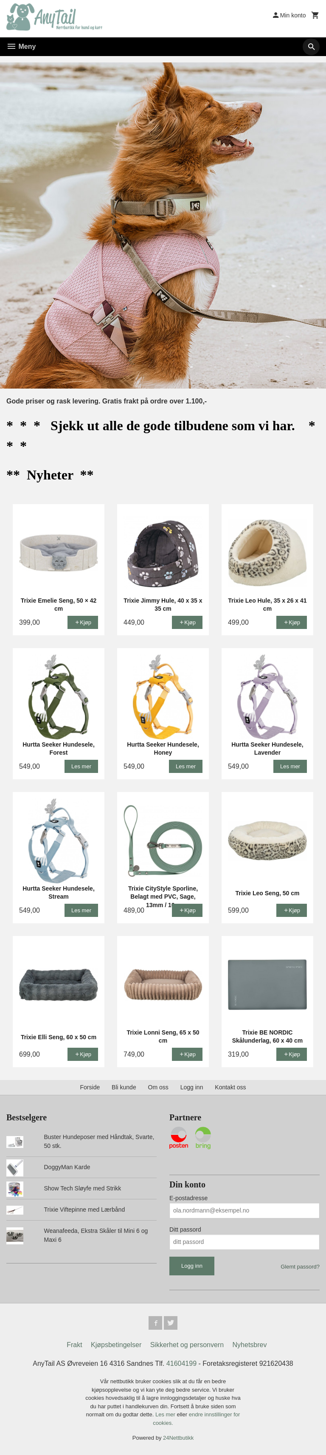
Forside (90, 1087)
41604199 (181, 1363)
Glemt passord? (300, 1266)
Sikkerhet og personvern (187, 1344)
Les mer (166, 1414)
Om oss (158, 1087)
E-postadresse (188, 1198)
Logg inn (191, 1087)
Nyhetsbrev (250, 1344)
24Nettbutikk (178, 1438)
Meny (21, 46)
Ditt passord (185, 1229)
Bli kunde (124, 1087)
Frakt (74, 1344)
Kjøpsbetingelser (116, 1344)
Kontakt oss (230, 1087)
